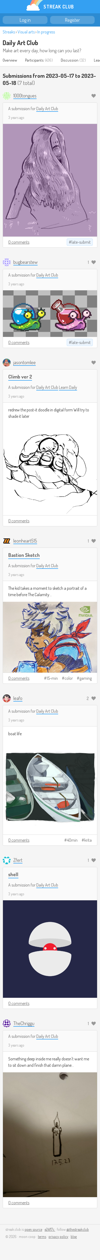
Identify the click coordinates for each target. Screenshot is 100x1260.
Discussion (69, 60)
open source (33, 1229)
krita (88, 840)
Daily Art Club (20, 42)
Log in (25, 20)
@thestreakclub (77, 1229)
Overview (10, 60)
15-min (52, 678)
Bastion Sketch (24, 555)
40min (72, 840)
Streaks (9, 32)
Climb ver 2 (20, 376)
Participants (34, 60)
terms (42, 1236)
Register (72, 20)
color (69, 678)
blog (74, 1236)
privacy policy (58, 1236)
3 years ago (16, 117)
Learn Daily (68, 387)
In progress (46, 32)
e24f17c (50, 1229)
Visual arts (26, 32)
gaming (85, 678)
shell (13, 874)
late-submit (81, 242)
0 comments (18, 242)
